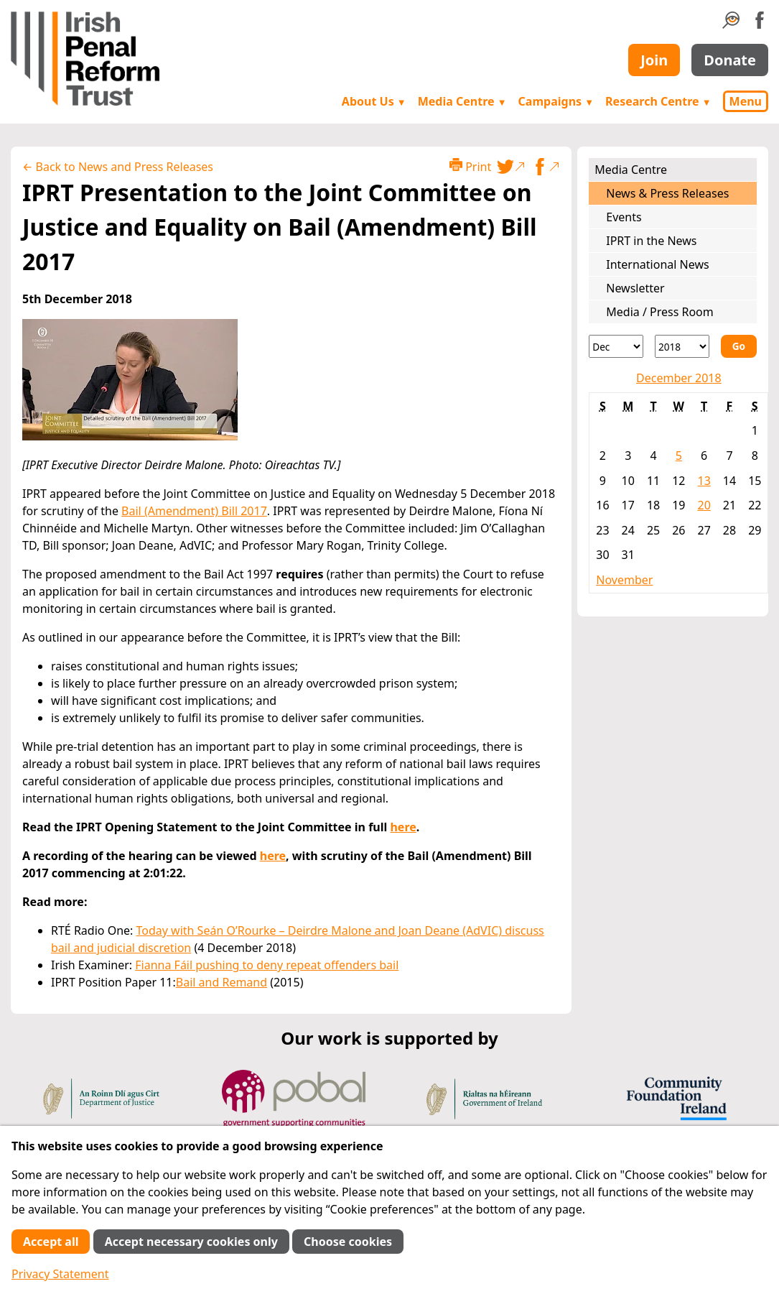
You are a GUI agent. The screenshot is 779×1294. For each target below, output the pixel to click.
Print (470, 166)
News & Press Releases (667, 193)
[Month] (616, 346)
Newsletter (635, 288)
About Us (374, 101)
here (403, 827)
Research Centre (658, 101)
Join (654, 60)
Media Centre (462, 101)
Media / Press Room (660, 312)
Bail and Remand (221, 982)
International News (657, 264)
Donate (730, 60)
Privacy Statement (60, 1274)
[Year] (682, 346)
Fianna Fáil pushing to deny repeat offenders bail (266, 965)
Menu (745, 101)
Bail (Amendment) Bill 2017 (194, 511)
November (624, 580)
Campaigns (556, 101)
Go (738, 346)
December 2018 (679, 378)
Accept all (50, 1241)
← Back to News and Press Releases (117, 167)
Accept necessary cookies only (191, 1241)
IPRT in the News (651, 241)
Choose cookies (348, 1241)
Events (623, 217)
